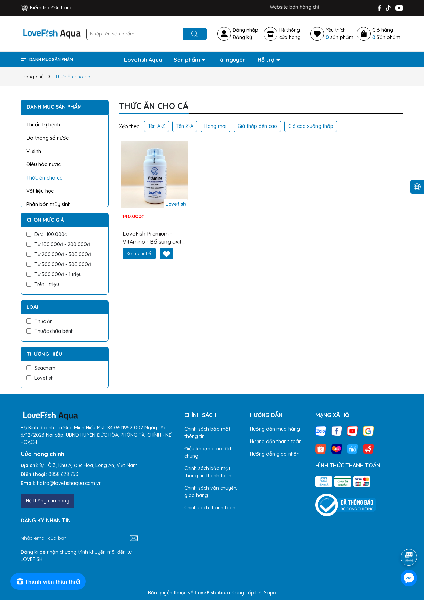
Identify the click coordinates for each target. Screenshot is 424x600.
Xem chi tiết (139, 253)
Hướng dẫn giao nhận (275, 454)
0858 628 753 (63, 474)
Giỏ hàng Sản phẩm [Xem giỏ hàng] (386, 33)
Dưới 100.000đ (47, 234)
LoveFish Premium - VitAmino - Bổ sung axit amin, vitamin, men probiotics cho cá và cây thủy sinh (154, 237)
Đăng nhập (245, 30)
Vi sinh (33, 151)
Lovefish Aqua (143, 59)
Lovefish (40, 378)
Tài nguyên (231, 59)
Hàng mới (215, 126)
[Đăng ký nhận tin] (133, 538)
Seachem (40, 368)
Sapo (270, 593)
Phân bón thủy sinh (48, 204)
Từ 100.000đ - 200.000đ (58, 244)
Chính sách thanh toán (209, 508)
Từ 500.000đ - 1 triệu (54, 274)
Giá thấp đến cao (257, 126)
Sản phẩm (187, 59)
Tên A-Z (156, 126)
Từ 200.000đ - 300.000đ (58, 254)
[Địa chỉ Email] (81, 538)
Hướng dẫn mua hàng (275, 429)
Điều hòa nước (43, 164)
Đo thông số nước (47, 137)
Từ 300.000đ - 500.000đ (58, 264)
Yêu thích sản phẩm (339, 33)
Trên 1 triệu (42, 284)
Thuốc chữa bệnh (50, 331)
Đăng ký (242, 37)
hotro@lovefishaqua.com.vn (69, 483)
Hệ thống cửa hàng (47, 501)
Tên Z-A (184, 126)
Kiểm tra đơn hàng (47, 7)
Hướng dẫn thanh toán (276, 441)
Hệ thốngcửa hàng (290, 33)
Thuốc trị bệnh (43, 124)
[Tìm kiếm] (195, 34)
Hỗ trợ (267, 59)
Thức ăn (39, 321)
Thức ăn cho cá (44, 177)
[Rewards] (48, 581)
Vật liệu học (40, 190)
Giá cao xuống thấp (310, 126)
